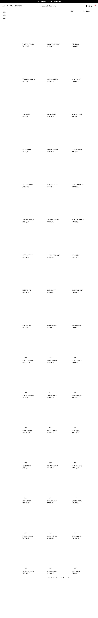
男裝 (7, 6)
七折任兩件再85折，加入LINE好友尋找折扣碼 (49, 1)
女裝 (3, 6)
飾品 (11, 6)
